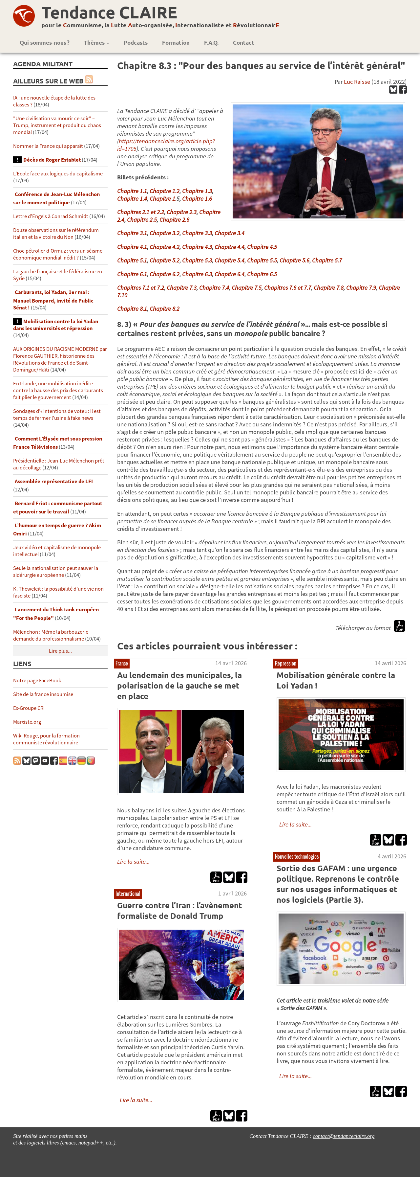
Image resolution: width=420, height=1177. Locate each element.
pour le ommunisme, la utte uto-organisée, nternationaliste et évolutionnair (160, 25)
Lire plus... (60, 650)
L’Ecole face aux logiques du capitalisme (58, 173)
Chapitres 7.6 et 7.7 (287, 287)
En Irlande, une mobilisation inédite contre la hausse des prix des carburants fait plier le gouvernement (58, 390)
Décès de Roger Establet (52, 159)
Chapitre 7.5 (247, 287)
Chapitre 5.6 (294, 260)
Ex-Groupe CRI (29, 708)
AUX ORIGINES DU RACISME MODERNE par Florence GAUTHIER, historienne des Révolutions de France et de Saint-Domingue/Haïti (60, 359)
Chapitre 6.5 (262, 274)
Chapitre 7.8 (329, 287)
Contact (243, 42)
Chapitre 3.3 (197, 233)
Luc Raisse (357, 81)
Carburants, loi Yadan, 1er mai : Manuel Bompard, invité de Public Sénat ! (53, 300)
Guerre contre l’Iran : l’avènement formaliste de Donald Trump (179, 910)
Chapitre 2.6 (174, 219)
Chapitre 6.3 (197, 274)
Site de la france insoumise (43, 694)
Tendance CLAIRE (109, 12)
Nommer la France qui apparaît (48, 146)
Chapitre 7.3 (182, 287)
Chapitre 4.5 (262, 247)
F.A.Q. (211, 42)
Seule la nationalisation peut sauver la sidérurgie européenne (55, 571)
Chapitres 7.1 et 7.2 (140, 287)
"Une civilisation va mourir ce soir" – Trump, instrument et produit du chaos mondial (57, 125)
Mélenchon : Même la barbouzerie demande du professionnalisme (50, 635)
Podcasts (136, 42)
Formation (176, 42)
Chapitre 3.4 (229, 233)
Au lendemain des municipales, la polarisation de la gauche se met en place (179, 685)
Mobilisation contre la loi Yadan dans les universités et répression (55, 325)
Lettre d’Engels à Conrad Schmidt (50, 216)
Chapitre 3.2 (164, 233)
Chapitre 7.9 (361, 287)
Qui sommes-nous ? (45, 42)
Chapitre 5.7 (327, 260)
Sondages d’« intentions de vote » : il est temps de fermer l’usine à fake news (57, 414)
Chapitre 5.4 (229, 260)
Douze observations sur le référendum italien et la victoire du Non (56, 233)
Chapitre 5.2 (164, 260)
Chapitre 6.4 (229, 274)
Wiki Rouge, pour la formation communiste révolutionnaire (46, 739)
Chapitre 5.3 (197, 260)
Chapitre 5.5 (262, 260)
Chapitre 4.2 (164, 247)
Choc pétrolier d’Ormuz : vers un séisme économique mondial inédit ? (57, 254)
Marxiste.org (27, 721)
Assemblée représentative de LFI (54, 481)
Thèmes (96, 42)
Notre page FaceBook (37, 680)
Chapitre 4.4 (229, 247)
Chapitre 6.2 (164, 274)
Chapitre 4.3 (197, 247)
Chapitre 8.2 (164, 308)
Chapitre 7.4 (214, 287)
